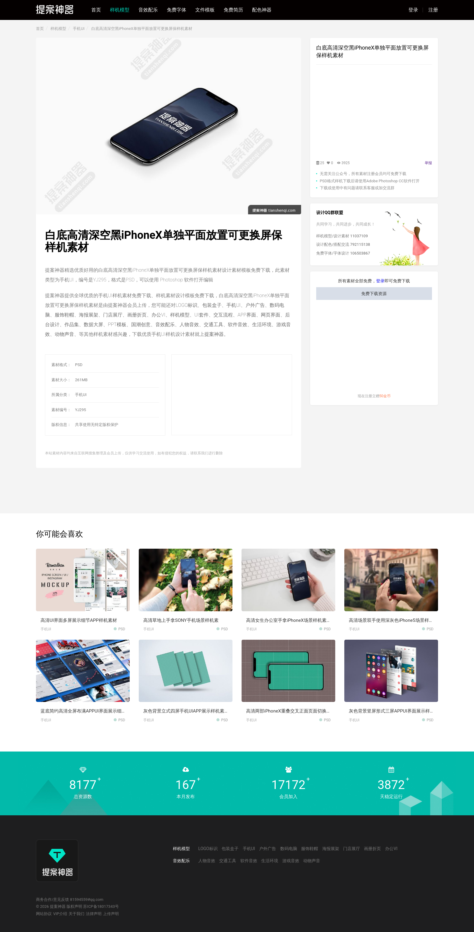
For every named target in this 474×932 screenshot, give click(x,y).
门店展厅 (112, 315)
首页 (96, 10)
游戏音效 (290, 860)
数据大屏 (93, 324)
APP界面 (247, 315)
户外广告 (255, 305)
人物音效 (189, 324)
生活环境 (261, 324)
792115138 (360, 244)
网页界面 (270, 315)
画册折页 (137, 315)
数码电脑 (288, 848)
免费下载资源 (374, 293)
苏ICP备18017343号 (101, 906)
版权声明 (74, 906)
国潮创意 (141, 324)
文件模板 (205, 10)
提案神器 (214, 334)
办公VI (158, 315)
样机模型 (119, 10)
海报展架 (88, 315)
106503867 (360, 253)
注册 (433, 10)
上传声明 (111, 913)
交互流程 (223, 315)
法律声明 (94, 913)
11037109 (359, 236)
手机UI (78, 28)
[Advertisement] (232, 395)
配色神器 (261, 10)
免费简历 (233, 10)
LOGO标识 (186, 305)
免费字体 (176, 10)
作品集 (71, 324)
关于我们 (76, 913)
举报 (428, 163)
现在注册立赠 (374, 396)
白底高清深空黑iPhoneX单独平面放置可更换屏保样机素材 (141, 28)
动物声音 (64, 334)
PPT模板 (117, 324)
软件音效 (237, 324)
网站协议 (44, 913)
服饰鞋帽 (64, 315)
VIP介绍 (60, 913)
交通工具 (213, 324)
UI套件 (201, 315)
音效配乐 (148, 10)
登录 (413, 10)
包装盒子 (212, 305)
